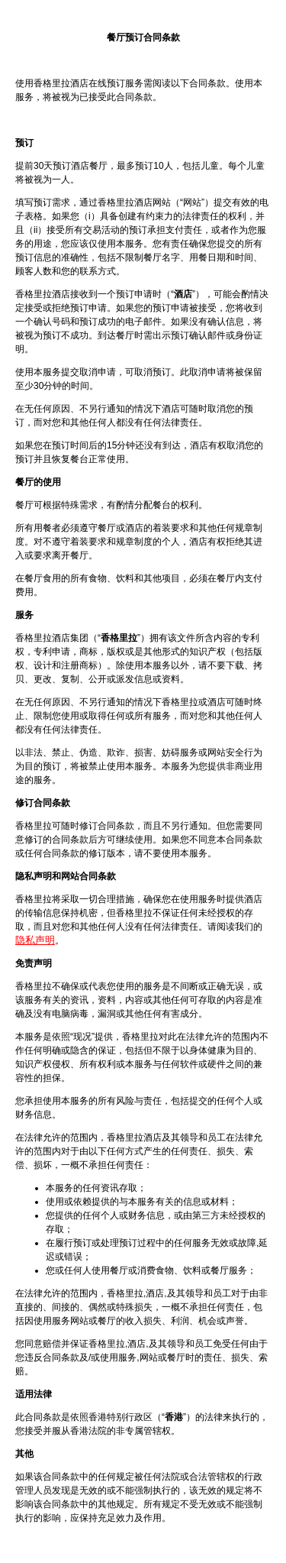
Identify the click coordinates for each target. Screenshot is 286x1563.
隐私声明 (35, 940)
